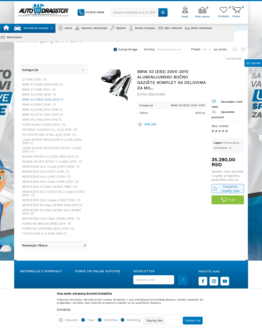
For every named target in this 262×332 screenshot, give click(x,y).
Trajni (91, 320)
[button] (139, 12)
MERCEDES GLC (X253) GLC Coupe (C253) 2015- (52, 182)
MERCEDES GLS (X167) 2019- (44, 161)
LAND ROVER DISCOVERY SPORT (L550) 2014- (50, 139)
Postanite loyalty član (230, 190)
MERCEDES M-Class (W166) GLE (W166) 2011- (50, 201)
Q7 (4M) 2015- (33, 68)
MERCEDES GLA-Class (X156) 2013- (49, 171)
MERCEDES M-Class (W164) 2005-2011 (51, 194)
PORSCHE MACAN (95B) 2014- (45, 213)
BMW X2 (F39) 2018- (38, 84)
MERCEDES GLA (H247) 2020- (45, 166)
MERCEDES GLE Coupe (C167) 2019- (50, 156)
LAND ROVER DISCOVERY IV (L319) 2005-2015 (51, 130)
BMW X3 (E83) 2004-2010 (41, 89)
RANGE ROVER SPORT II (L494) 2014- (51, 151)
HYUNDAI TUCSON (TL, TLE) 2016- (48, 119)
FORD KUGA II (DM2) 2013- (42, 114)
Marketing (133, 320)
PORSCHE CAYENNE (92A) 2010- (47, 218)
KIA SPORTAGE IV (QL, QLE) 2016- (48, 124)
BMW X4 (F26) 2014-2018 (41, 99)
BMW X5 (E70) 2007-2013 (41, 104)
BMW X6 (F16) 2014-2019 (41, 109)
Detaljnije (64, 309)
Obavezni (71, 320)
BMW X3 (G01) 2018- (38, 94)
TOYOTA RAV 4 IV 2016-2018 (43, 223)
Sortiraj (149, 49)
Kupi (227, 201)
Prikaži (195, 49)
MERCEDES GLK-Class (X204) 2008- (50, 208)
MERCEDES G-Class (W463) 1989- (48, 176)
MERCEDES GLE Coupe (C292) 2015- (50, 189)
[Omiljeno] (223, 16)
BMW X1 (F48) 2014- (37, 78)
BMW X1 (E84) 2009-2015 (41, 73)
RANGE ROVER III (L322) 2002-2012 (49, 146)
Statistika (111, 320)
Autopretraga (127, 49)
